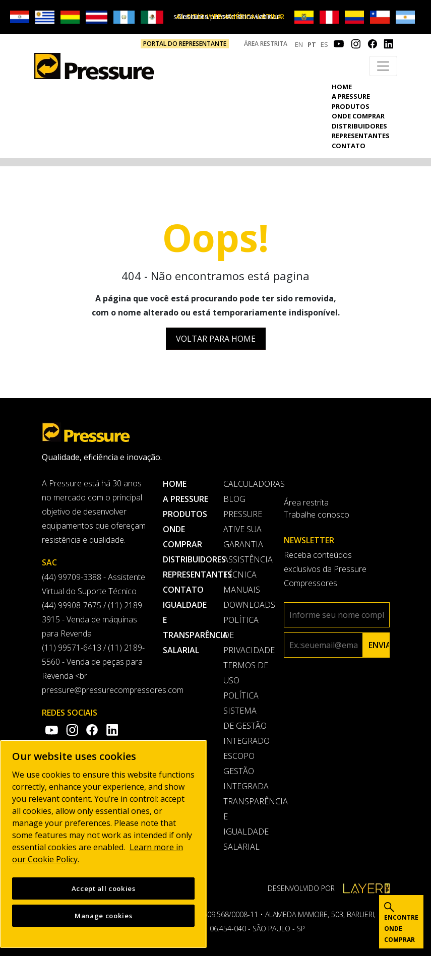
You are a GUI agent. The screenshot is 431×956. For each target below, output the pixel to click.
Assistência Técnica (246, 567)
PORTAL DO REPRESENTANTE (184, 43)
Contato (348, 145)
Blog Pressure (242, 506)
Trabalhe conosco (316, 514)
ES (324, 44)
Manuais (241, 589)
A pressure (351, 96)
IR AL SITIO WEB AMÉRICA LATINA (230, 16)
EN (299, 44)
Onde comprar (358, 115)
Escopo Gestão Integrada (246, 771)
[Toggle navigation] (383, 66)
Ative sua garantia (243, 537)
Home (342, 86)
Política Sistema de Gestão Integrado (246, 718)
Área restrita (265, 43)
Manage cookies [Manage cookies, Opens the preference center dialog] (103, 920)
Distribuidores (359, 126)
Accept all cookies (104, 893)
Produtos (351, 106)
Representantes (361, 135)
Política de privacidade (246, 635)
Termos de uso (245, 673)
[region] (103, 848)
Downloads (246, 604)
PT (311, 44)
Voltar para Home (216, 338)
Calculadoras (246, 483)
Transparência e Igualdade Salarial (246, 824)
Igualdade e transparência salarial (185, 627)
